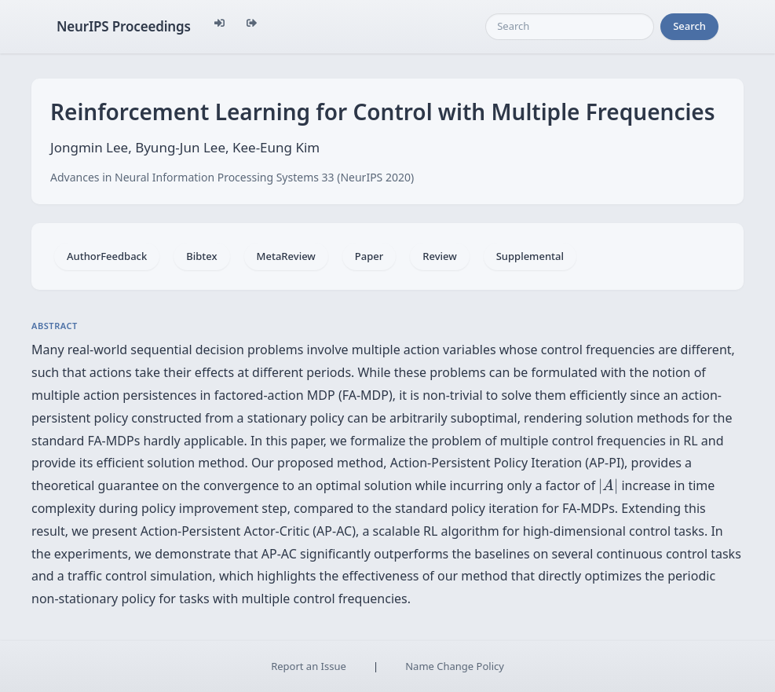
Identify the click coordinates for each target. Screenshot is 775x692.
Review (439, 256)
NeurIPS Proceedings (124, 26)
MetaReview (286, 256)
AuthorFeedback (107, 256)
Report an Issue (308, 666)
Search (689, 26)
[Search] (569, 26)
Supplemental (530, 256)
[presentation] (608, 486)
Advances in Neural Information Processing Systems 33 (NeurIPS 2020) (232, 177)
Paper (369, 256)
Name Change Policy (454, 666)
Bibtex (201, 256)
